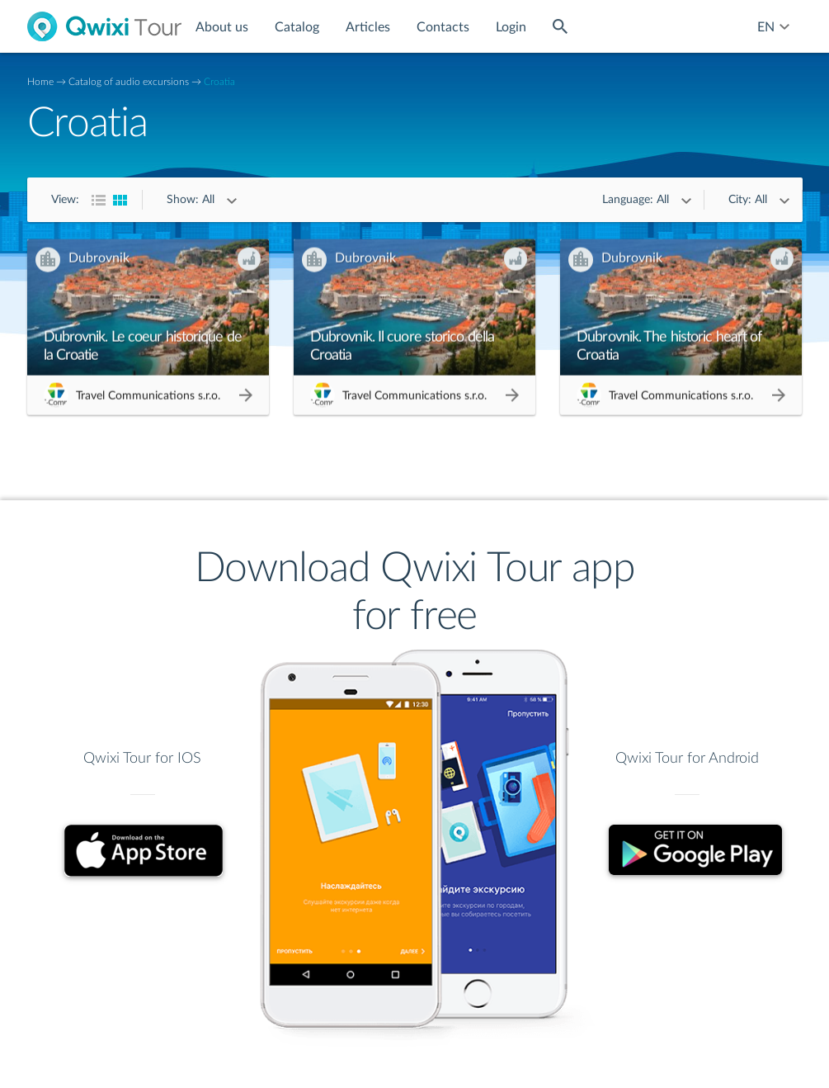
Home (40, 82)
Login (511, 27)
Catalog (297, 27)
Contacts (443, 27)
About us (221, 27)
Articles (368, 27)
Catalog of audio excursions (128, 82)
